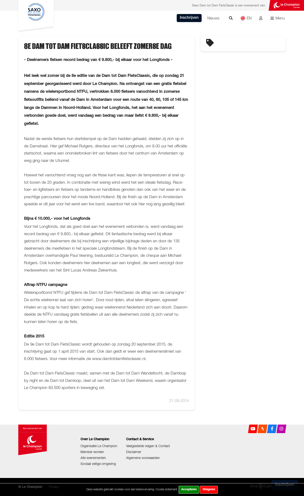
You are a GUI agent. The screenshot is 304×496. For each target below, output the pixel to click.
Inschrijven (189, 18)
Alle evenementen (93, 458)
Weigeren (209, 489)
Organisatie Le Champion (99, 446)
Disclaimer (133, 452)
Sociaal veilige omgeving (98, 464)
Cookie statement (166, 489)
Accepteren (189, 489)
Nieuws (213, 18)
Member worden (92, 452)
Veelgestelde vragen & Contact (148, 446)
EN (246, 18)
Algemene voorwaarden (143, 458)
